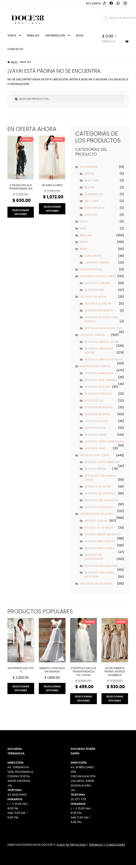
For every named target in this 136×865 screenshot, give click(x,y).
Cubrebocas (93, 194)
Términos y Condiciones (107, 845)
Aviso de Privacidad (71, 845)
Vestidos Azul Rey (97, 387)
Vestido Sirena (95, 469)
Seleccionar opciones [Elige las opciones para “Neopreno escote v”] (20, 688)
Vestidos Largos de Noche (99, 350)
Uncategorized (91, 269)
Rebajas (86, 235)
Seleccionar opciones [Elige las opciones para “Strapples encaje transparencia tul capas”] (83, 698)
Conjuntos (93, 256)
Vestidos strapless (98, 507)
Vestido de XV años (98, 528)
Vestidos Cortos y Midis (98, 276)
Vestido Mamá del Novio (102, 534)
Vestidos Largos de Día (101, 342)
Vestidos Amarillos (98, 373)
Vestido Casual (95, 521)
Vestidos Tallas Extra (96, 584)
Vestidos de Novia (93, 297)
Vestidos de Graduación (93, 557)
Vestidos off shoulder (101, 500)
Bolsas (89, 187)
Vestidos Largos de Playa (103, 359)
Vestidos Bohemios (98, 310)
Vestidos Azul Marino (100, 380)
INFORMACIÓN (55, 35)
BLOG (80, 35)
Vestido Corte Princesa (102, 462)
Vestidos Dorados (98, 394)
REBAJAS (33, 35)
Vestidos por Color (95, 366)
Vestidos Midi (94, 290)
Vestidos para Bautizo (101, 566)
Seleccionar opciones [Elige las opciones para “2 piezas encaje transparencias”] (20, 212)
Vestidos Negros (97, 414)
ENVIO (84, 221)
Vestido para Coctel (99, 541)
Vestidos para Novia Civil (103, 328)
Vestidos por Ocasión (96, 514)
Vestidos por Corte (94, 455)
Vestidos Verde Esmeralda (103, 441)
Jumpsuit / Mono (96, 262)
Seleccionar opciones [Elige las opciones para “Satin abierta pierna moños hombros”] (114, 698)
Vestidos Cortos (97, 283)
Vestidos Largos (92, 335)
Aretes (89, 174)
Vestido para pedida (99, 548)
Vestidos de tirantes (99, 493)
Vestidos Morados (98, 407)
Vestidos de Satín (97, 487)
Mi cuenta (93, 3)
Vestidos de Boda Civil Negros (101, 319)
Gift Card (91, 201)
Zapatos (90, 215)
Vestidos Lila (93, 401)
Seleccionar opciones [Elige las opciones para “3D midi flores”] (52, 209)
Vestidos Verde (95, 435)
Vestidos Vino (94, 448)
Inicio (14, 62)
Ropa (83, 249)
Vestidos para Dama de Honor (99, 575)
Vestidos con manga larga (100, 478)
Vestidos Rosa (95, 428)
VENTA (11, 35)
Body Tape (91, 180)
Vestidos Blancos (97, 304)
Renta (84, 242)
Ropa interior (94, 208)
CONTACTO (15, 49)
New (83, 228)
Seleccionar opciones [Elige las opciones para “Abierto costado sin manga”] (52, 688)
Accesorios (89, 167)
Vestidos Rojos (96, 421)
